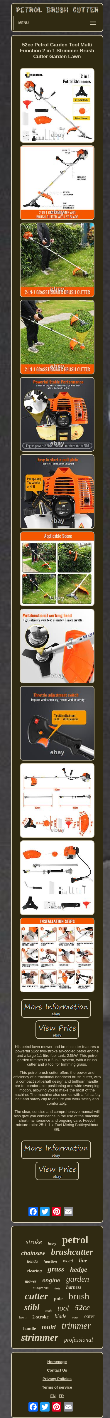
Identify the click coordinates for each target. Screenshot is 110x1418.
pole (58, 1298)
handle (29, 1328)
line (83, 1261)
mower (30, 1281)
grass (56, 1269)
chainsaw (33, 1252)
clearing (34, 1271)
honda (32, 1261)
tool (63, 1308)
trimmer (76, 1326)
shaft (48, 1310)
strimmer (39, 1337)
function (50, 1261)
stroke (34, 1242)
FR (61, 1396)
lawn (22, 1317)
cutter (36, 1296)
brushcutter (72, 1251)
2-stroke (40, 1316)
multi (49, 1327)
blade (60, 1316)
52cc (82, 1307)
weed (68, 1261)
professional (78, 1339)
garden (77, 1279)
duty (57, 1288)
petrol (75, 1240)
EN (52, 1396)
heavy (52, 1244)
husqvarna (41, 1288)
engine (51, 1280)
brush (78, 1296)
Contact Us (57, 1370)
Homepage (57, 1362)
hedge (78, 1269)
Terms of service (57, 1387)
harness (74, 1287)
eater (89, 1316)
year (75, 1317)
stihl (32, 1307)
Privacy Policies (57, 1379)
